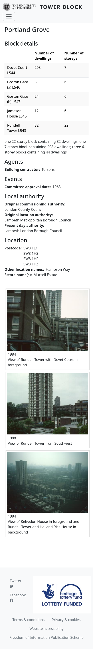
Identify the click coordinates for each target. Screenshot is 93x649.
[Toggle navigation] (9, 16)
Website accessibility (46, 628)
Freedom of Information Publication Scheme (47, 637)
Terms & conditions (28, 619)
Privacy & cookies (66, 619)
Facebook (18, 598)
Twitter (15, 583)
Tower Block (61, 6)
